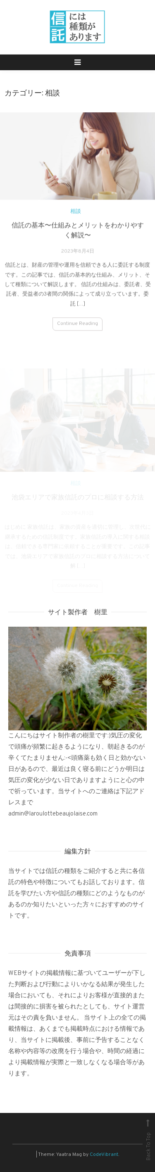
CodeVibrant (104, 1154)
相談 (75, 215)
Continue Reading (77, 327)
